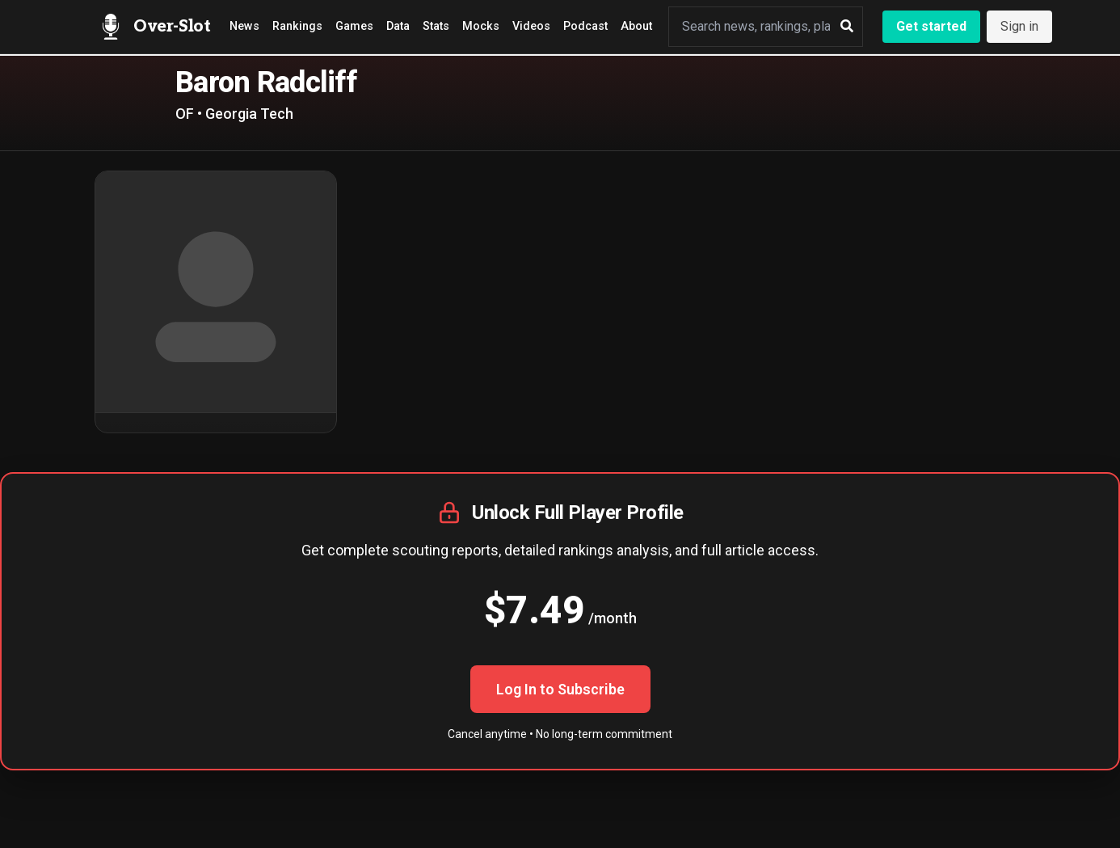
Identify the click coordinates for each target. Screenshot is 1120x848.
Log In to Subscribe (560, 689)
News (244, 26)
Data (398, 26)
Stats (436, 26)
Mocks (480, 26)
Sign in (1019, 26)
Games (354, 26)
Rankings (297, 26)
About (636, 26)
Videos (531, 26)
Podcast (585, 26)
